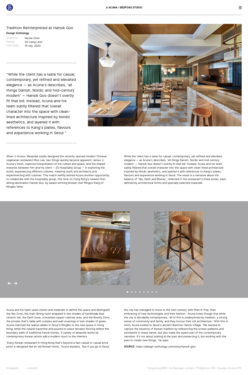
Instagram (12, 368)
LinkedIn (32, 368)
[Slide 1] (127, 292)
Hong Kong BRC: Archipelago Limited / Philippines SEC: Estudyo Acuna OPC (195, 368)
